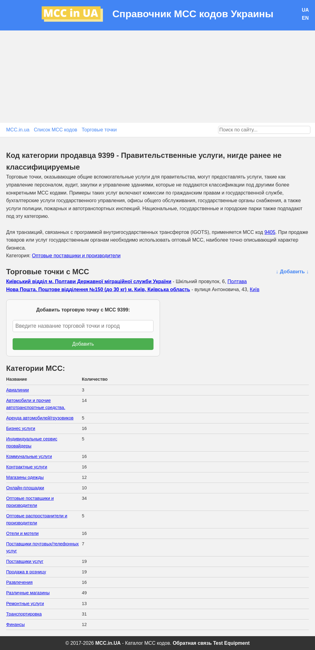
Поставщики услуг (24, 561)
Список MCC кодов (55, 129)
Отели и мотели (22, 533)
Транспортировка (24, 614)
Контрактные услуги (26, 466)
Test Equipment (231, 643)
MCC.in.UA (108, 643)
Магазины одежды (25, 477)
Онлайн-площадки (25, 487)
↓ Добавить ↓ (292, 272)
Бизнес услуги (20, 428)
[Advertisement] (157, 77)
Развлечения (19, 582)
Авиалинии (17, 389)
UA (305, 10)
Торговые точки (99, 129)
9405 (270, 232)
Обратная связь (192, 643)
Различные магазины (28, 592)
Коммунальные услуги (29, 456)
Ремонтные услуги (25, 603)
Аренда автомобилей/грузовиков (40, 417)
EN (305, 18)
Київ (254, 289)
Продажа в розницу (26, 571)
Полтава (237, 281)
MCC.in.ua (18, 129)
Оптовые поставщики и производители (76, 255)
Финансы (15, 624)
